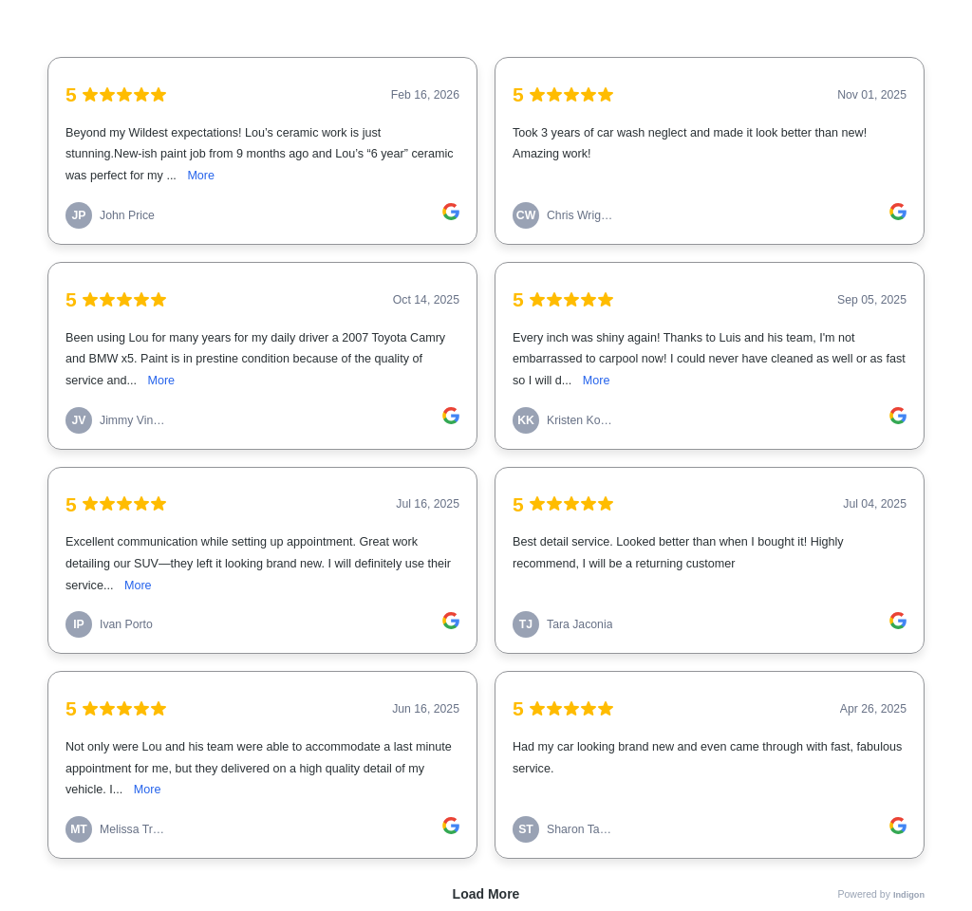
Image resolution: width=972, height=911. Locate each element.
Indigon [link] (909, 895)
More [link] (201, 175)
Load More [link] (486, 894)
